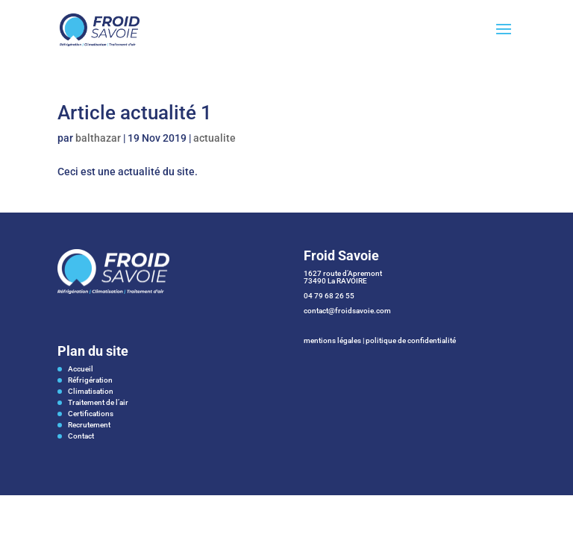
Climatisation (90, 391)
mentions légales (332, 340)
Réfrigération (90, 380)
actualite (214, 138)
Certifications (90, 413)
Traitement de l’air (98, 402)
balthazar (98, 138)
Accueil (80, 369)
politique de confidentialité (411, 340)
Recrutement (89, 425)
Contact (81, 436)
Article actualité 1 (134, 112)
